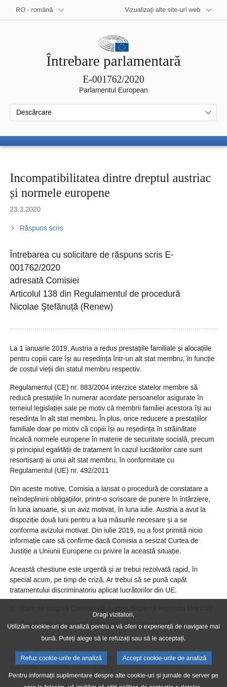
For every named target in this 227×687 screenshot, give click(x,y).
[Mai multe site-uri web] (168, 10)
